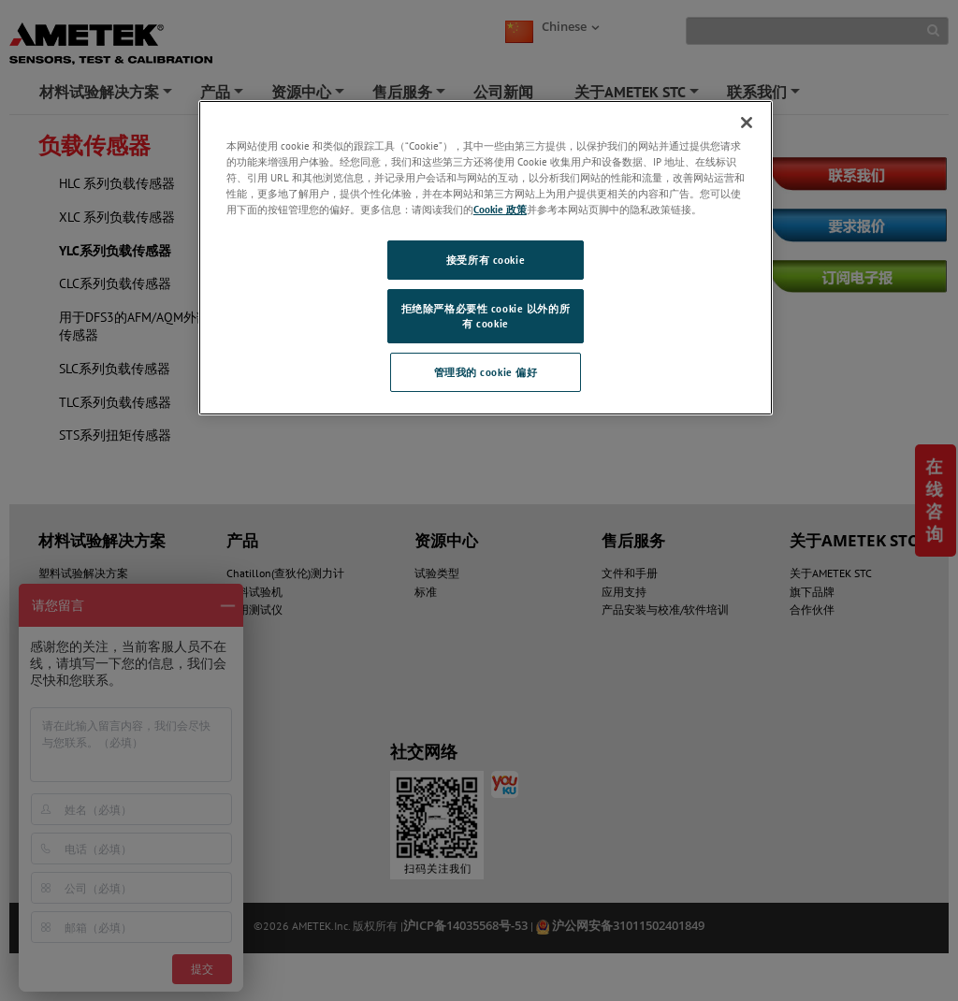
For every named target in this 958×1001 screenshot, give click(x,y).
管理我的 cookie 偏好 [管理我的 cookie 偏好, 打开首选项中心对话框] (486, 372)
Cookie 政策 (500, 209)
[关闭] (746, 122)
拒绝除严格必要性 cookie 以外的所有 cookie (485, 315)
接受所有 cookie (485, 260)
